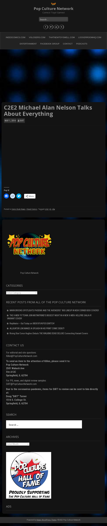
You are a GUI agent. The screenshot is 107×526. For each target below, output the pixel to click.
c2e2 (47, 209)
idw (53, 209)
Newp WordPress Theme (46, 520)
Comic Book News (18, 209)
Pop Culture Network (53, 8)
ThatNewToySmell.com (62, 37)
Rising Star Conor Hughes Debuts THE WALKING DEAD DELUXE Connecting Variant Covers (49, 333)
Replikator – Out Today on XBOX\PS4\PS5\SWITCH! (32, 323)
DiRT (22, 120)
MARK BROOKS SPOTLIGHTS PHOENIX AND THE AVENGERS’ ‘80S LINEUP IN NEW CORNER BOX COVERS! (54, 310)
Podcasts (81, 44)
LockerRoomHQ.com (89, 37)
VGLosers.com (37, 37)
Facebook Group (49, 44)
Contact (68, 44)
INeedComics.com (15, 37)
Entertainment (28, 44)
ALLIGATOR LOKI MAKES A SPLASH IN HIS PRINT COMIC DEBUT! (37, 328)
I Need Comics (31, 209)
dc (50, 209)
